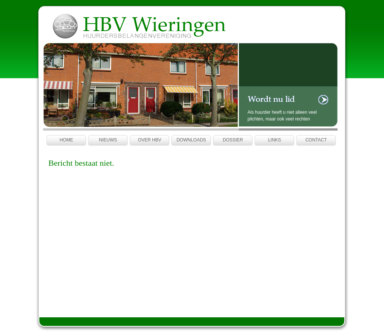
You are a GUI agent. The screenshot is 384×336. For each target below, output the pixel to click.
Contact (316, 140)
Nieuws (108, 140)
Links (274, 140)
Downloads (191, 140)
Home (66, 140)
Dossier (233, 140)
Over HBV (149, 140)
